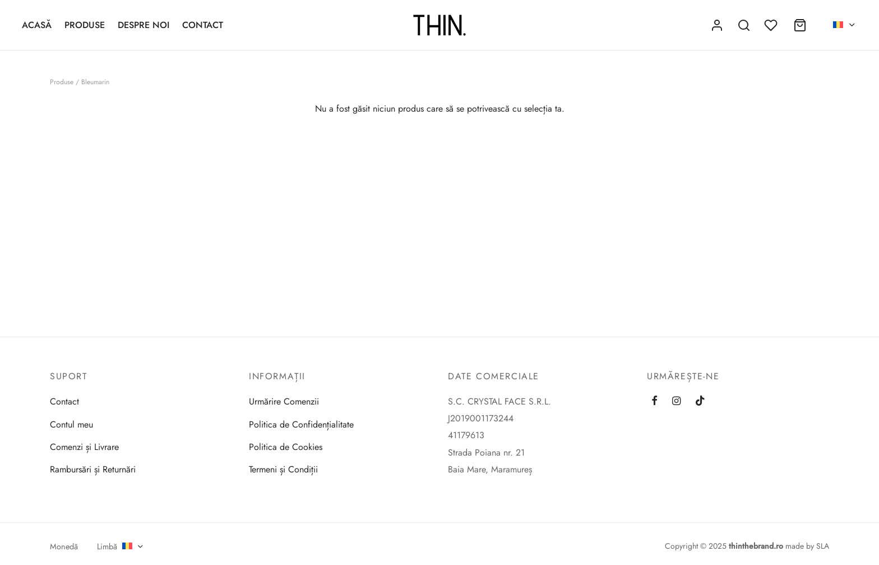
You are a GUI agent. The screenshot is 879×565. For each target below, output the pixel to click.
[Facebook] (654, 401)
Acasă (37, 25)
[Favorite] (772, 25)
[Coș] (800, 25)
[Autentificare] (717, 25)
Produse (84, 25)
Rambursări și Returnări (93, 469)
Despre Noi (143, 25)
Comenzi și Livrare (84, 446)
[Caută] (744, 25)
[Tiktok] (700, 401)
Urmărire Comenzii (284, 401)
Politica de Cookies (285, 446)
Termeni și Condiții (283, 469)
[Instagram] (676, 401)
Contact (202, 25)
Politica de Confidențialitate (301, 424)
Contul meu (71, 424)
